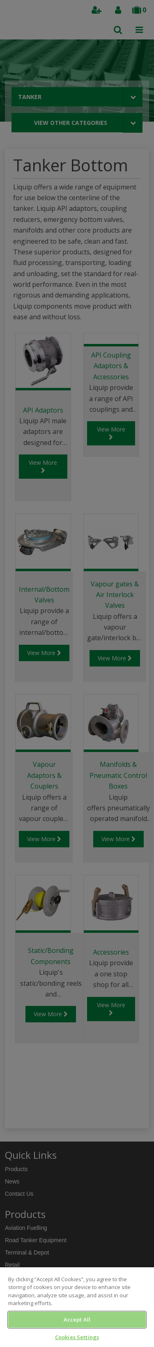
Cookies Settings (77, 1337)
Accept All (77, 1319)
